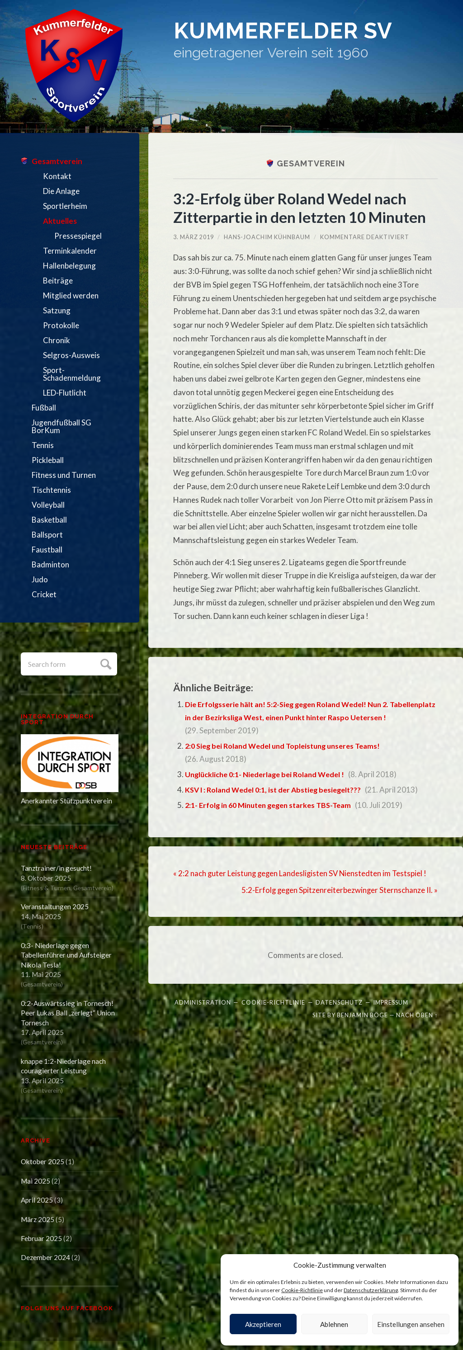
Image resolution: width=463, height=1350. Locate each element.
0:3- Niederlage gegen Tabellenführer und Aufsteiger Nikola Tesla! (66, 955)
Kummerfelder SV (298, 32)
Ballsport (47, 534)
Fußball (44, 407)
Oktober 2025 (42, 1161)
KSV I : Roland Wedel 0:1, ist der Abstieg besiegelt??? (278, 789)
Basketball (49, 519)
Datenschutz (339, 1001)
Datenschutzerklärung (371, 1290)
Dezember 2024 (45, 1257)
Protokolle (61, 325)
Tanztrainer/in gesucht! (56, 868)
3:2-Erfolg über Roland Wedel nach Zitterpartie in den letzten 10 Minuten (304, 207)
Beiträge (58, 280)
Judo (40, 579)
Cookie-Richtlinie (302, 1290)
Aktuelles (60, 221)
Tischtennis (51, 490)
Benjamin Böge (362, 1014)
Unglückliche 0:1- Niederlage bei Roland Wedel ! (269, 774)
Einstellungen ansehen (410, 1324)
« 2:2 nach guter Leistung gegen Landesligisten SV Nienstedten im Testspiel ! (301, 873)
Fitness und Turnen (64, 475)
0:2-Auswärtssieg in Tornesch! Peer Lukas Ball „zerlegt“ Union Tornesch (68, 1013)
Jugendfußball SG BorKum (61, 426)
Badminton (50, 564)
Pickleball (48, 460)
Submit (104, 663)
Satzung (57, 310)
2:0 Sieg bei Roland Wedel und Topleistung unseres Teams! (288, 746)
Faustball (47, 549)
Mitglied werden (71, 295)
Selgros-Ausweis (71, 355)
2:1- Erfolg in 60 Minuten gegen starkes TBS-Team (273, 805)
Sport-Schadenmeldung (72, 373)
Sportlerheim (65, 206)
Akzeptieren (263, 1324)
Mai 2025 (35, 1181)
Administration (203, 1001)
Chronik (56, 340)
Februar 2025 (41, 1238)
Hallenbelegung (69, 265)
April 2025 (37, 1200)
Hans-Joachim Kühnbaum (267, 237)
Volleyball (48, 505)
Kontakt (57, 176)
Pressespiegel (78, 236)
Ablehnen (334, 1324)
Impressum (390, 1001)
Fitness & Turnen (47, 888)
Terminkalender (70, 250)
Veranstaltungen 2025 (55, 906)
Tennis (43, 445)
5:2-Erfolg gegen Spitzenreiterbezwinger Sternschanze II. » (339, 889)
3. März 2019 (193, 237)
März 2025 (37, 1219)
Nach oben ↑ (417, 1014)
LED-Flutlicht (64, 392)
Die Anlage (61, 191)
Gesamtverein (57, 161)
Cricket (44, 594)
